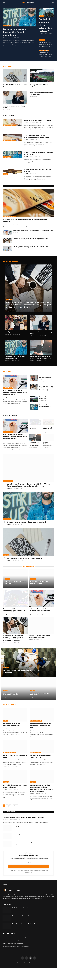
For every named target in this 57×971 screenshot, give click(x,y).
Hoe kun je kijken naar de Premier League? (39, 85)
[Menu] (4, 2)
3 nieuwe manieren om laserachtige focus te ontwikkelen (14, 32)
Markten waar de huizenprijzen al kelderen (36, 121)
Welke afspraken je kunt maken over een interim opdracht (41, 93)
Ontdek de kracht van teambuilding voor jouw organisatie (45, 43)
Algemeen (41, 40)
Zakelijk (41, 15)
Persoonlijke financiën (9, 148)
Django (6, 37)
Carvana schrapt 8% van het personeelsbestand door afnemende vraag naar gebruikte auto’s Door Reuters (34, 432)
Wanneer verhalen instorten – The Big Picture (14, 106)
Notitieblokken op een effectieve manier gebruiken (15, 85)
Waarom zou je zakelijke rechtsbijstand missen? (38, 173)
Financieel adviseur (35, 755)
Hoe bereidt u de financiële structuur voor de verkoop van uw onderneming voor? (46, 53)
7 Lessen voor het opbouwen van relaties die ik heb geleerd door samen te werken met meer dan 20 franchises (31, 250)
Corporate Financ (43, 50)
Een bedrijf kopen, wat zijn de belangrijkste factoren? (45, 25)
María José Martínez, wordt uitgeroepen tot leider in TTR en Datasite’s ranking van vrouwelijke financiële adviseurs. (48, 447)
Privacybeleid (45, 874)
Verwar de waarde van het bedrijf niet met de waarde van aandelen (39, 640)
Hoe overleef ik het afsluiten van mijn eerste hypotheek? (16, 949)
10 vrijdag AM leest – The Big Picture (15, 335)
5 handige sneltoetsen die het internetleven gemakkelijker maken (37, 139)
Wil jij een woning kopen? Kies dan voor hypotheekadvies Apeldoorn (47, 432)
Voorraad (9, 302)
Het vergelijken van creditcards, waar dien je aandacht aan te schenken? (25, 224)
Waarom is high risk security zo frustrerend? (15, 586)
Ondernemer (7, 25)
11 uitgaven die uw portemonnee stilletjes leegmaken (45, 381)
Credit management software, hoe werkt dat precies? (26, 837)
